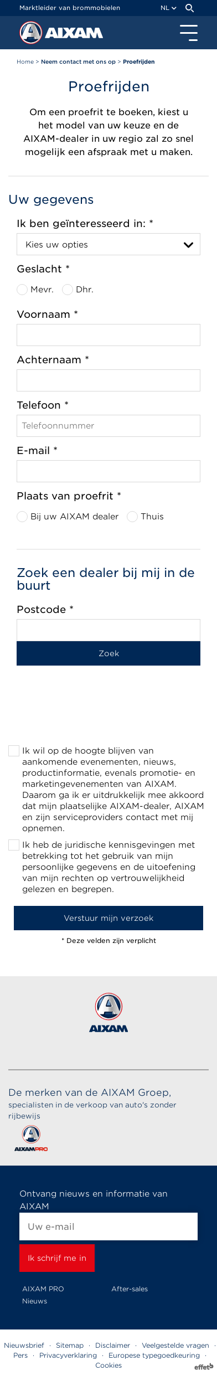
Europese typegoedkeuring (154, 1355)
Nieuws (34, 1301)
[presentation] (108, 714)
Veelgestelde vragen (175, 1345)
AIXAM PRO (43, 1289)
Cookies (108, 1365)
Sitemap (70, 1345)
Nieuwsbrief (24, 1345)
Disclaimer (112, 1345)
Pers (20, 1355)
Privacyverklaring (68, 1355)
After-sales (129, 1289)
